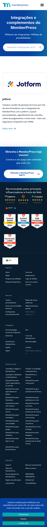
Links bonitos (10, 483)
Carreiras (28, 272)
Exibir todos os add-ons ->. (33, 352)
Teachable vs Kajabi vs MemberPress (13, 370)
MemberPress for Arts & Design (33, 428)
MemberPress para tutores (12, 411)
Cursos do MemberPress (30, 337)
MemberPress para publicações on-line (32, 399)
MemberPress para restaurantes (32, 382)
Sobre (8, 272)
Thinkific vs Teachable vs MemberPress (33, 370)
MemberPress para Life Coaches (12, 405)
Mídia (7, 275)
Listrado (28, 347)
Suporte (8, 465)
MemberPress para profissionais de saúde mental (33, 441)
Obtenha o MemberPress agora (25, 174)
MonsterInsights (30, 341)
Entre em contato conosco (31, 283)
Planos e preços (30, 468)
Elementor (9, 336)
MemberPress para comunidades (12, 422)
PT (9, 261)
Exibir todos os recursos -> (30, 313)
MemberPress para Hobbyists (12, 434)
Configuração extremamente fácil (12, 313)
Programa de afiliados (13, 279)
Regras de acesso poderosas (31, 301)
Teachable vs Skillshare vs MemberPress (13, 376)
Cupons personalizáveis (11, 301)
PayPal (8, 347)
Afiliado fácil (29, 480)
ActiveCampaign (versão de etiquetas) (13, 331)
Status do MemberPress (10, 470)
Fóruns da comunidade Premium (13, 307)
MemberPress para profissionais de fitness (33, 390)
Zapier (8, 351)
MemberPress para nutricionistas (32, 416)
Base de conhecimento (33, 465)
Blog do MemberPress (13, 282)
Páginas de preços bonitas (31, 307)
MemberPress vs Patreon (31, 376)
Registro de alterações (13, 480)
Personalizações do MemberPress (12, 476)
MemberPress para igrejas (12, 428)
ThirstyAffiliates (30, 483)
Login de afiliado (31, 279)
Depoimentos (30, 275)
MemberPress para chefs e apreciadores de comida (13, 383)
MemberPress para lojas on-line (12, 440)
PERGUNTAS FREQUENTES (30, 476)
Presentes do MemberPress (10, 343)
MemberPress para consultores (32, 422)
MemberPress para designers (32, 434)
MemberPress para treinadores (12, 416)
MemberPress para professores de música (33, 411)
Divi (26, 330)
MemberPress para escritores (32, 405)
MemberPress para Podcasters (12, 399)
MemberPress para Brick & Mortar (12, 448)
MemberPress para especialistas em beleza (12, 391)
